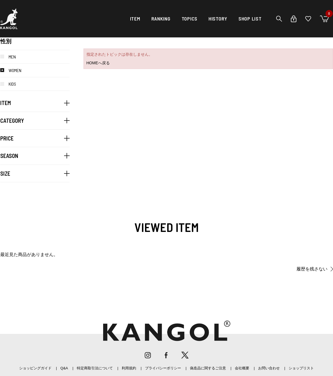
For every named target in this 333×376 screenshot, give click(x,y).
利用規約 (129, 368)
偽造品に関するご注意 (208, 368)
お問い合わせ (269, 368)
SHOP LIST (249, 19)
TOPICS (189, 19)
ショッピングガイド (35, 368)
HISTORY (218, 19)
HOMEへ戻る (98, 63)
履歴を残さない (311, 269)
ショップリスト (301, 368)
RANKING (161, 19)
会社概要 (242, 368)
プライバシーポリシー (163, 368)
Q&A (64, 368)
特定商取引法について (95, 368)
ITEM (135, 19)
